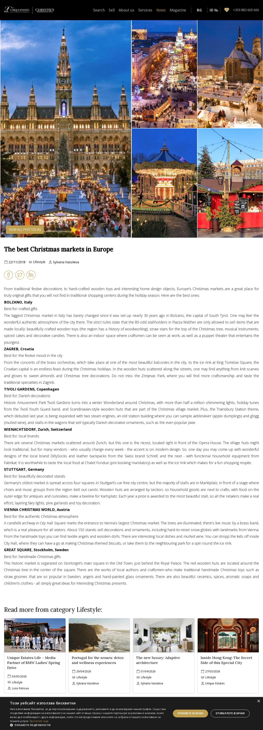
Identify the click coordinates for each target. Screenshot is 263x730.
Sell (112, 10)
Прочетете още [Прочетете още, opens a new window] (39, 721)
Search (99, 10)
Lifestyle (39, 262)
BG (199, 10)
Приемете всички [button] (190, 713)
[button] (88, 725)
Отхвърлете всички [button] (230, 713)
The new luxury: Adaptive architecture (158, 660)
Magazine (178, 10)
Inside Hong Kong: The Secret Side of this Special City (226, 660)
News (161, 10)
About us (126, 10)
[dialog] (131, 713)
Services (145, 10)
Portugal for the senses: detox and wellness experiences (98, 660)
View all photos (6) (25, 229)
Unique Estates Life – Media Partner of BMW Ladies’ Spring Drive (33, 662)
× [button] (258, 701)
